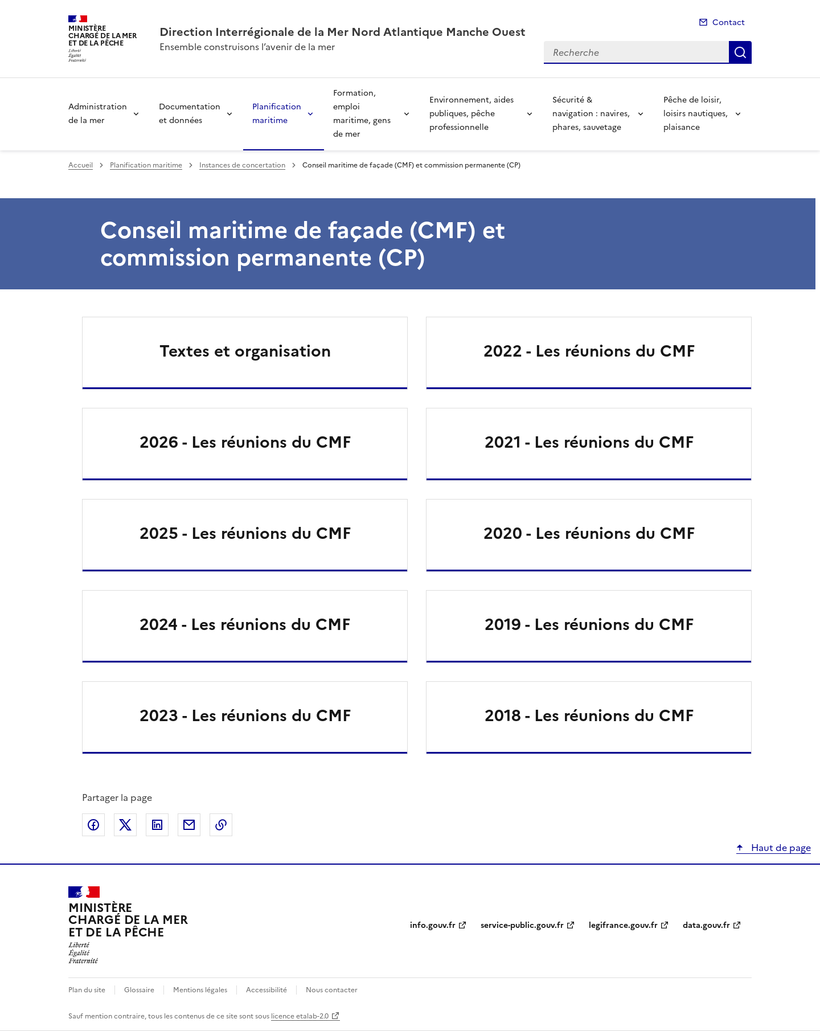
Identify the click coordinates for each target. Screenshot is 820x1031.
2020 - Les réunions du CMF (589, 533)
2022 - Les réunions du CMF (589, 351)
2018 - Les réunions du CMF (589, 715)
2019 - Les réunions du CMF (589, 624)
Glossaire (139, 990)
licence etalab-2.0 (300, 1016)
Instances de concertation (242, 165)
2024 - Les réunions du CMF (245, 624)
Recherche (740, 52)
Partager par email (189, 824)
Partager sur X (125, 824)
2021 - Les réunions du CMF (589, 442)
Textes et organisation (245, 351)
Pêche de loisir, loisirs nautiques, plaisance (695, 113)
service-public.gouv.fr (522, 925)
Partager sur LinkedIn (157, 824)
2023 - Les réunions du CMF (245, 715)
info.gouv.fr (433, 925)
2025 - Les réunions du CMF (245, 533)
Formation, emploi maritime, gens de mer (362, 113)
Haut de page (780, 847)
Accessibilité (266, 990)
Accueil (80, 165)
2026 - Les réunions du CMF (245, 442)
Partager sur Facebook (93, 824)
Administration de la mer (97, 113)
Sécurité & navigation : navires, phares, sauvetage (591, 113)
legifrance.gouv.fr (623, 925)
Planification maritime (276, 113)
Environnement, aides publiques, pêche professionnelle (471, 113)
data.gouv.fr (706, 925)
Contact (728, 22)
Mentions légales (200, 990)
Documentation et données (189, 113)
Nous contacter (332, 990)
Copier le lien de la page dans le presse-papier (221, 824)
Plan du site (86, 990)
